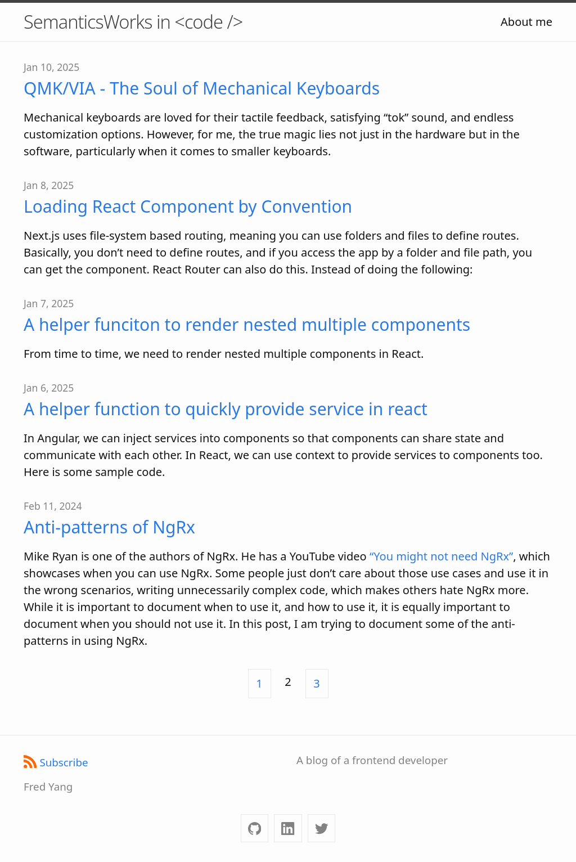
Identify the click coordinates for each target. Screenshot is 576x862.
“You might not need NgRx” (441, 556)
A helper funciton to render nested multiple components (247, 324)
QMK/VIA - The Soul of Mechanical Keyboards (202, 88)
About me (526, 21)
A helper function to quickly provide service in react (226, 408)
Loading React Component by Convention (188, 206)
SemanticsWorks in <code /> (133, 21)
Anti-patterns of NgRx (109, 526)
